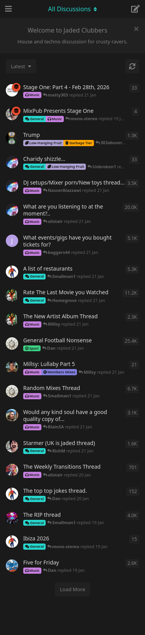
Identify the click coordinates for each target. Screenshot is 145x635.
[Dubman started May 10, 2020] (12, 295)
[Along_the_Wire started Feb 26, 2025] (12, 138)
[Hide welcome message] (136, 29)
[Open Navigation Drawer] (7, 9)
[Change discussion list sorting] (21, 66)
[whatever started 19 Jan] (12, 114)
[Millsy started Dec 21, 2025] (12, 367)
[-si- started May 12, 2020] (12, 415)
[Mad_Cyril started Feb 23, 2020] (12, 343)
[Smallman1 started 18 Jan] (12, 541)
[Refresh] (132, 66)
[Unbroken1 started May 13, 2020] (12, 185)
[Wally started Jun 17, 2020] (12, 518)
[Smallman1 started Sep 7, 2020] (12, 494)
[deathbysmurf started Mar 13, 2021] (12, 565)
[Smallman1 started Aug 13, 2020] (12, 272)
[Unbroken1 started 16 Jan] (12, 162)
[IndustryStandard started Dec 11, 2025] (12, 90)
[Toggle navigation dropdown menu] (72, 9)
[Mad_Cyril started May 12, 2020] (12, 391)
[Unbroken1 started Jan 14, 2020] (12, 210)
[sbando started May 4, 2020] (12, 470)
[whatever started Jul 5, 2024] (12, 446)
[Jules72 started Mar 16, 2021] (12, 241)
